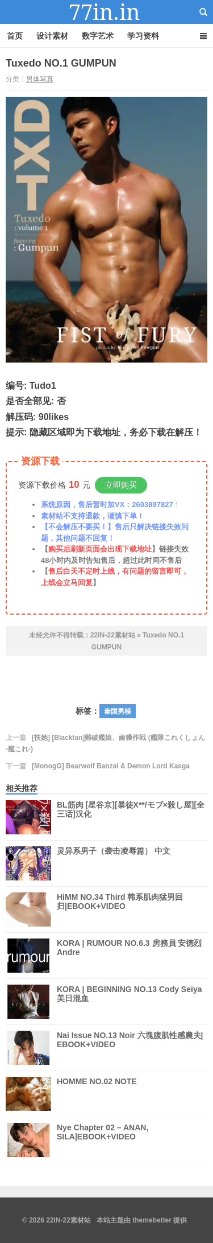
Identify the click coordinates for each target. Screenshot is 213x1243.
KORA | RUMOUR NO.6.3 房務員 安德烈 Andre (129, 956)
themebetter (152, 1220)
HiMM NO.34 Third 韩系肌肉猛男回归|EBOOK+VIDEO (120, 909)
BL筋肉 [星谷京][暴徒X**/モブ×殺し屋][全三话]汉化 (130, 817)
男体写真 (39, 79)
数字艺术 (98, 35)
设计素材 (52, 35)
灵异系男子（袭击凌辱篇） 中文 (113, 863)
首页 (15, 35)
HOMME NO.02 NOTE (97, 1094)
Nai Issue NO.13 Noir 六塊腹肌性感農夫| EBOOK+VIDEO (130, 1048)
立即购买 (121, 484)
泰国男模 (117, 711)
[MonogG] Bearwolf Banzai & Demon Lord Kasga (111, 766)
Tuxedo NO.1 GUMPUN (61, 63)
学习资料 (143, 35)
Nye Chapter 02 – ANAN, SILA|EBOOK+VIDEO (102, 1140)
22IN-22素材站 (107, 12)
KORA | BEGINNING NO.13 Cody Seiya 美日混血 (129, 1002)
